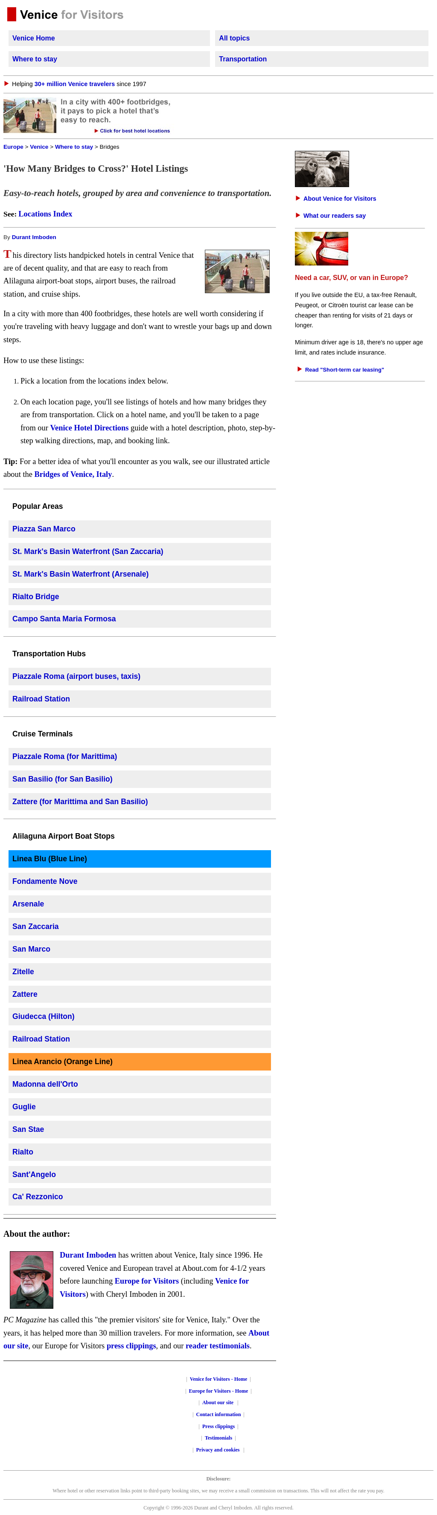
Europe (13, 147)
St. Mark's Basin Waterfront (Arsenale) (80, 574)
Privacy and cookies (218, 1450)
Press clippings (218, 1426)
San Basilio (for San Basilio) (62, 779)
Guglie (24, 1106)
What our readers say (334, 215)
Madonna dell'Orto (45, 1084)
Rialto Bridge (35, 596)
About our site (217, 1402)
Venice (39, 147)
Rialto (22, 1152)
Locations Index (45, 214)
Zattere (25, 994)
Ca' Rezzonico (37, 1196)
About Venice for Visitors (339, 198)
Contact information (218, 1414)
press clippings (131, 1346)
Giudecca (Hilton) (43, 1016)
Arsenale (28, 904)
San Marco (31, 949)
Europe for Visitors (147, 1281)
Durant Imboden (34, 237)
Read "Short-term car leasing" (344, 369)
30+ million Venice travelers (75, 84)
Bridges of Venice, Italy (73, 474)
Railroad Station (41, 699)
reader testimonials (218, 1346)
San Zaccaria (35, 926)
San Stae (28, 1129)
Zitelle (23, 971)
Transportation (243, 59)
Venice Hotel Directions (89, 428)
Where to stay (34, 59)
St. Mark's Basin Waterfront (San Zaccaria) (87, 551)
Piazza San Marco (44, 529)
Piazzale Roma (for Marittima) (64, 756)
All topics (234, 38)
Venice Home (33, 38)
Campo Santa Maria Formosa (64, 619)
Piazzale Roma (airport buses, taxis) (76, 676)
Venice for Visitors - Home (219, 1379)
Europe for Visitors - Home (218, 1391)
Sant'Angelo (34, 1174)
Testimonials (218, 1438)
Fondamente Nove (45, 881)
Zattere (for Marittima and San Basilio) (80, 801)
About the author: (36, 1233)
